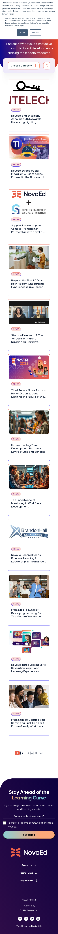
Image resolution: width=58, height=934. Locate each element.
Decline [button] (35, 32)
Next (41, 753)
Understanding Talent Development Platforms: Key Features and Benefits (28, 448)
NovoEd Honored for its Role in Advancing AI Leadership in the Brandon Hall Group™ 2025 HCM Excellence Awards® (28, 558)
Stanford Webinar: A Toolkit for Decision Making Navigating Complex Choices (29, 339)
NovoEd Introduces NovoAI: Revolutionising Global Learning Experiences (28, 668)
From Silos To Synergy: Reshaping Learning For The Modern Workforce (26, 613)
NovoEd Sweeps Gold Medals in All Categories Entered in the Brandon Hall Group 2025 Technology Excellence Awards (29, 174)
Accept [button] (22, 32)
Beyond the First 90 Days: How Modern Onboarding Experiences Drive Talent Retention (27, 284)
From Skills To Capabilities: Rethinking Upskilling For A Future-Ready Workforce (28, 723)
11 (36, 753)
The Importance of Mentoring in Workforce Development (26, 503)
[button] (47, 65)
